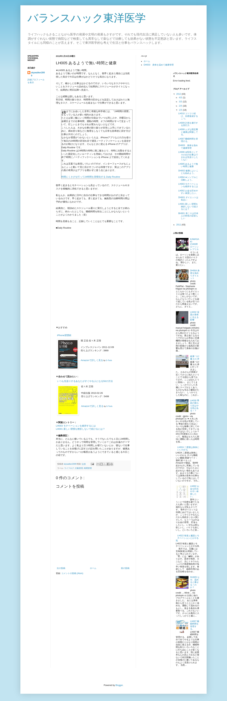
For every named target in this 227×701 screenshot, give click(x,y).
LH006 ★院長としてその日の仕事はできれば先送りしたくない (188, 156)
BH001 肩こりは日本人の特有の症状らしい (188, 216)
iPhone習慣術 (64, 335)
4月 (181, 97)
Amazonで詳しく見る (92, 360)
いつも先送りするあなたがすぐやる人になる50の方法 (85, 381)
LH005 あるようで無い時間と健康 (188, 165)
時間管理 (88, 468)
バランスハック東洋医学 (86, 18)
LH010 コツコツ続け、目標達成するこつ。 (188, 116)
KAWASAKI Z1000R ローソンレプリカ (195, 244)
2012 (179, 94)
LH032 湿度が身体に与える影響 (194, 316)
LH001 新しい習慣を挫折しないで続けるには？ (80, 429)
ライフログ (69, 468)
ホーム (93, 568)
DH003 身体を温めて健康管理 (159, 65)
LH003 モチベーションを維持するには (76, 425)
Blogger (119, 685)
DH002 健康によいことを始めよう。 (188, 171)
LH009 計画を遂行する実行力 (188, 124)
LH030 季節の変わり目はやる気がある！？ (194, 405)
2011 (179, 224)
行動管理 (79, 468)
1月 (181, 110)
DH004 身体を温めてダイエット (195, 274)
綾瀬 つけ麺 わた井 (194, 357)
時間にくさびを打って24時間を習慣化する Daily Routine (90, 176)
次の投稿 (61, 568)
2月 (181, 106)
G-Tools (109, 360)
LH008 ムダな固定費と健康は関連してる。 (188, 132)
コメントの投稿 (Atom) (72, 573)
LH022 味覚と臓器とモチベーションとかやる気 (187, 538)
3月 (181, 101)
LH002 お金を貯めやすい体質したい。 (188, 191)
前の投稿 (125, 568)
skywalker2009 (70, 464)
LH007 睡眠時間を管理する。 (188, 140)
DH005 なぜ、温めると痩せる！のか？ (195, 582)
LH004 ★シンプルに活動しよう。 (188, 178)
